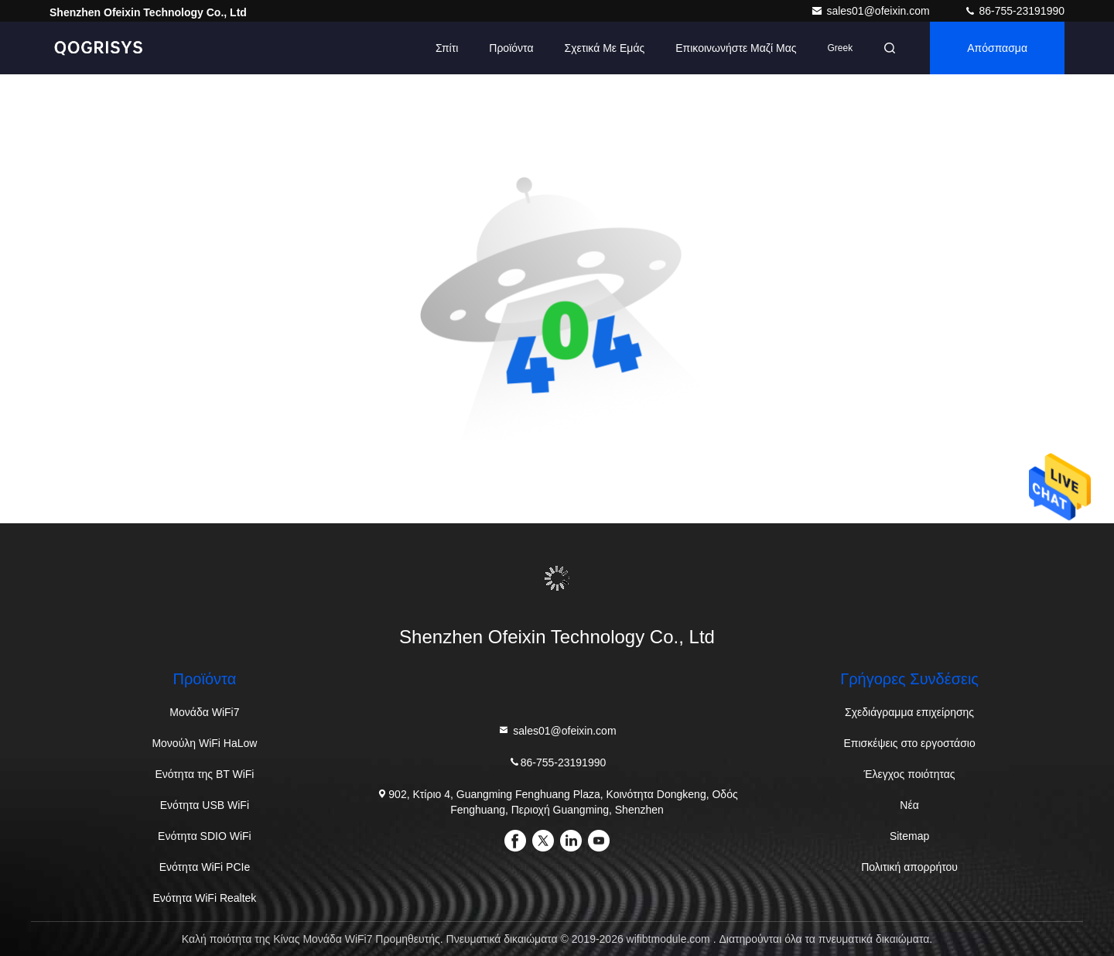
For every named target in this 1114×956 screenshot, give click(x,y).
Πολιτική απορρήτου (909, 867)
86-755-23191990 (1014, 11)
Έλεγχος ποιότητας (909, 774)
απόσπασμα (997, 48)
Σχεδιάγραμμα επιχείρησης (909, 712)
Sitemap (909, 836)
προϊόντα (511, 48)
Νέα (909, 805)
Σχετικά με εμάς (604, 48)
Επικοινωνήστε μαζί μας (735, 48)
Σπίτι (447, 48)
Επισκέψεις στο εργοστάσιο (909, 743)
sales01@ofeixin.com (871, 11)
